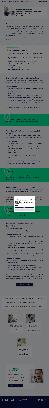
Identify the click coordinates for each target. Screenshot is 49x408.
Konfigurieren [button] (24, 209)
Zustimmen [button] (24, 207)
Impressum (16, 205)
